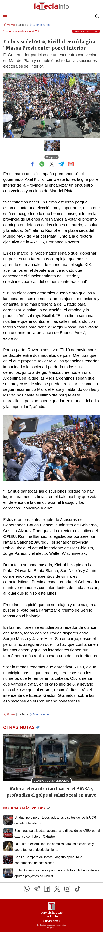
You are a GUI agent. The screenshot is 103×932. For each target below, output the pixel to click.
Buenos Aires (41, 24)
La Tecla (23, 24)
